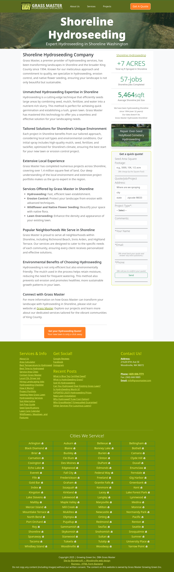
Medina (138, 502)
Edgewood (70, 468)
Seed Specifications (29, 407)
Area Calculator (27, 361)
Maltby (36, 502)
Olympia (70, 517)
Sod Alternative (27, 401)
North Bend (36, 517)
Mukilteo (70, 512)
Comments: (122, 218)
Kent (137, 487)
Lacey (104, 492)
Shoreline (36, 531)
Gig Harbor (138, 477)
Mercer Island (36, 507)
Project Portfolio (28, 391)
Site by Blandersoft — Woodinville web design (87, 560)
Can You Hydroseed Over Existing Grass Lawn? (76, 386)
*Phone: (120, 262)
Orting (104, 517)
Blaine (70, 448)
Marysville (104, 502)
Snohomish (104, 531)
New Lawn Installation (64, 395)
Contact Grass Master (30, 375)
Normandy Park (138, 512)
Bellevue (104, 443)
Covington (36, 463)
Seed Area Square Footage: (126, 161)
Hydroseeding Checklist (32, 384)
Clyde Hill (137, 458)
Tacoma (36, 541)
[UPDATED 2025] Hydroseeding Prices (72, 392)
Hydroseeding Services (31, 397)
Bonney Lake (104, 448)
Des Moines (70, 463)
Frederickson (70, 477)
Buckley (70, 453)
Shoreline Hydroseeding (131, 55)
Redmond (104, 522)
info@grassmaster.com (139, 380)
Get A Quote (140, 6)
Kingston (36, 492)
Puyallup (70, 522)
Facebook (58, 361)
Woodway (104, 546)
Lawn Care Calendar (30, 411)
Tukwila (70, 541)
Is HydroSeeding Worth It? (66, 389)
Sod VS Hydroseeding (64, 382)
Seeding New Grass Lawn (32, 394)
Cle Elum (70, 458)
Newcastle (104, 512)
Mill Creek (70, 507)
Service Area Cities (29, 371)
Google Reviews (61, 358)
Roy (36, 527)
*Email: (119, 245)
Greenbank (138, 482)
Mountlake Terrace (36, 512)
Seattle (138, 527)
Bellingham (138, 443)
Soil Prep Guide (27, 404)
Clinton (104, 458)
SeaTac (104, 527)
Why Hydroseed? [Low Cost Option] (71, 399)
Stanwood (70, 536)
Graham (70, 482)
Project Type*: (123, 205)
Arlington (36, 443)
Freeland (104, 477)
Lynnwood (138, 497)
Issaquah (70, 487)
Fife (36, 477)
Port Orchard (36, 522)
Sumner (138, 536)
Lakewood (70, 497)
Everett (36, 473)
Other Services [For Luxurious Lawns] (72, 405)
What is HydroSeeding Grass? (68, 379)
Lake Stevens (36, 497)
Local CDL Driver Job (30, 378)
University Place (138, 541)
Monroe (138, 507)
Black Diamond (36, 448)
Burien (104, 453)
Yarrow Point (137, 546)
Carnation (36, 458)
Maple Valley (70, 502)
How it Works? (27, 388)
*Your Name (122, 231)
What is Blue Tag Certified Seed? (69, 376)
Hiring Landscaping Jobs (32, 381)
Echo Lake (36, 468)
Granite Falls (104, 482)
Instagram (58, 365)
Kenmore (104, 487)
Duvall (138, 463)
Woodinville (70, 546)
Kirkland (70, 492)
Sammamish (70, 527)
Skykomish (70, 531)
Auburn (70, 443)
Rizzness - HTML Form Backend (87, 563)
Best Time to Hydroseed (32, 368)
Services (91, 6)
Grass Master (45, 308)
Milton (104, 507)
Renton (138, 522)
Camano (138, 453)
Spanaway (36, 536)
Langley (104, 497)
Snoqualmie (138, 531)
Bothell (138, 448)
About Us (75, 6)
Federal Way (104, 473)
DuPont (104, 463)
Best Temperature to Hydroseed (36, 365)
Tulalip (104, 541)
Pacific (138, 517)
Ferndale (138, 473)
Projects (107, 6)
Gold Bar (36, 482)
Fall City (70, 473)
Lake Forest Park (138, 492)
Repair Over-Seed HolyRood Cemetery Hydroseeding (131, 135)
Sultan (103, 536)
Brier (36, 453)
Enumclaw (138, 468)
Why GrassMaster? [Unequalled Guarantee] (75, 402)
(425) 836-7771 (136, 373)
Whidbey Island (36, 546)
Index (36, 487)
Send (131, 275)
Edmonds (104, 468)
